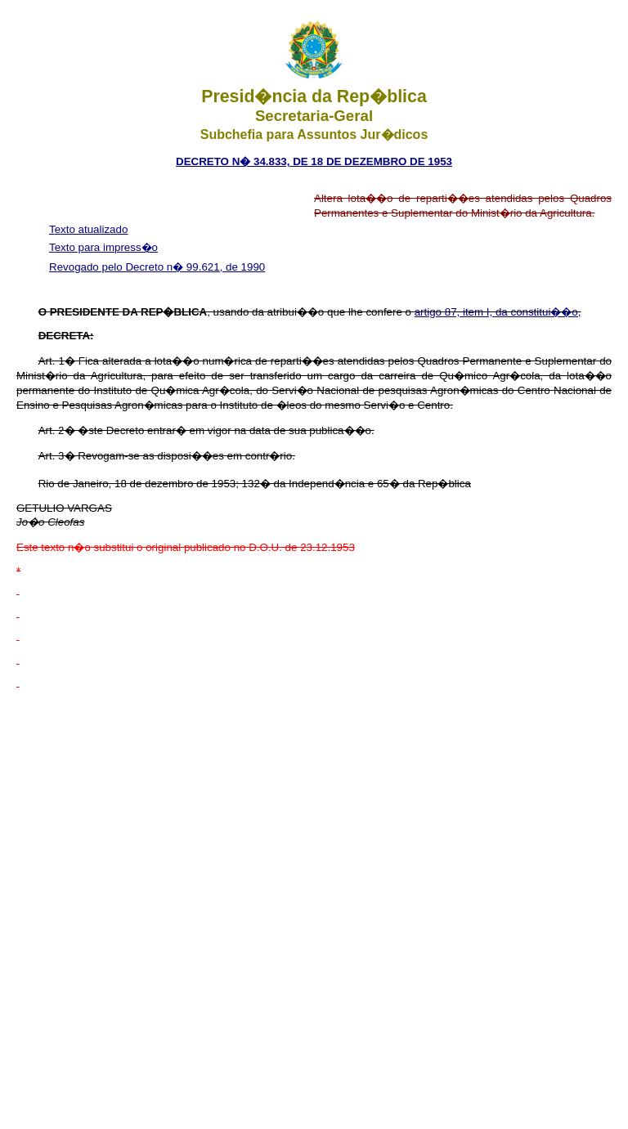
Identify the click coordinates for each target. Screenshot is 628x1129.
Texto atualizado (88, 229)
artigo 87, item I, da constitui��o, (498, 312)
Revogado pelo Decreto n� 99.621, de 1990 (157, 267)
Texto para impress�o (103, 247)
